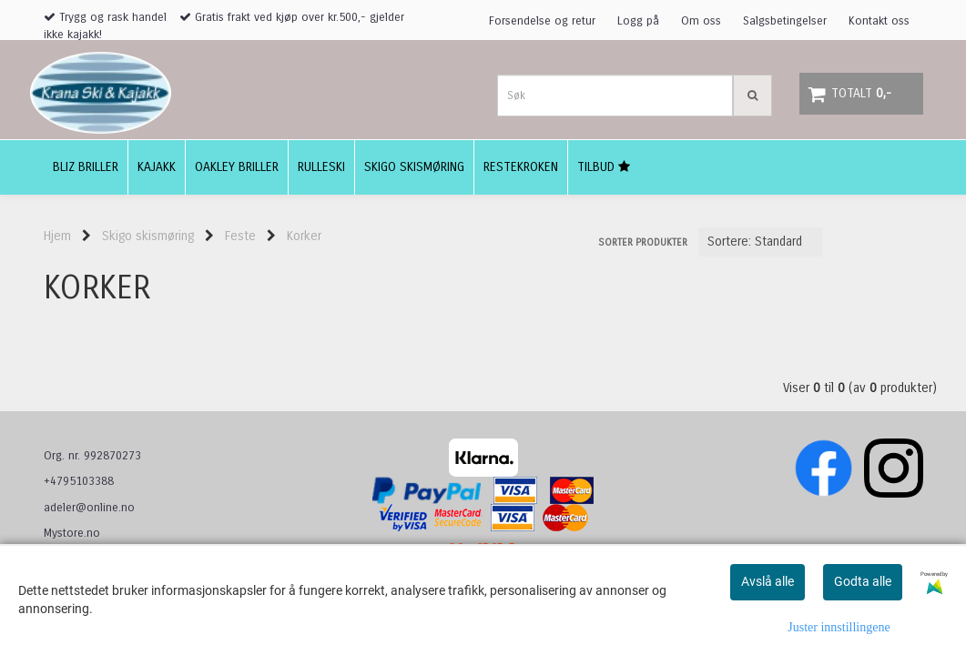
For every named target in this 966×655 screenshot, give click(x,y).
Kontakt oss (879, 21)
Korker (304, 236)
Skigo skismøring (148, 236)
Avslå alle (767, 581)
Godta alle (862, 581)
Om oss (701, 21)
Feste (240, 236)
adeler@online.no (89, 507)
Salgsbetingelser (785, 21)
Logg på (638, 21)
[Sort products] (760, 242)
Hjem (57, 236)
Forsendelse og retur (542, 21)
